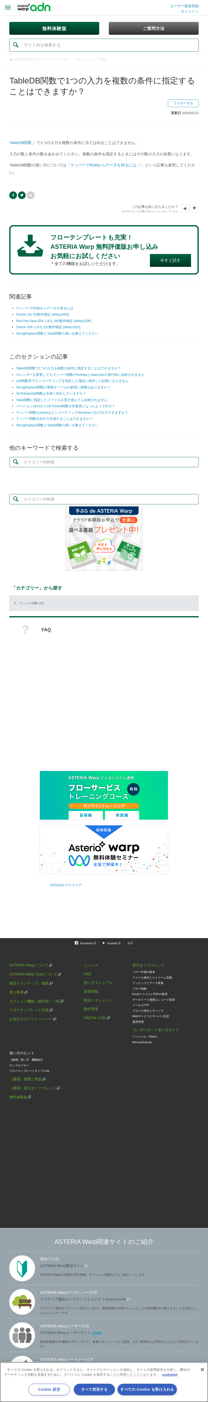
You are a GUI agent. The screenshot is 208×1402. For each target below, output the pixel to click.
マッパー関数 (97, 59)
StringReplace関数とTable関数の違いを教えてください (57, 333)
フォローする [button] (183, 103)
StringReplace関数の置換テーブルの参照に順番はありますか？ (63, 387)
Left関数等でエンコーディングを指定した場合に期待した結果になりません (72, 381)
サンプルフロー (19, 1065)
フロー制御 (139, 988)
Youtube (112, 943)
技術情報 (91, 991)
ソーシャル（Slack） (145, 1036)
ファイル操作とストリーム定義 (152, 977)
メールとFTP (140, 1005)
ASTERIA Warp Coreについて (33, 974)
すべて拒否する (94, 1389)
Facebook (13, 195)
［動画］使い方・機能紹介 (26, 1059)
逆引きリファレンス (148, 965)
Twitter (22, 195)
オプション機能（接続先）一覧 (34, 1001)
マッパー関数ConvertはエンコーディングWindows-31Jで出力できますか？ (72, 412)
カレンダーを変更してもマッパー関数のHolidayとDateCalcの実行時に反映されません (80, 375)
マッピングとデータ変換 (148, 982)
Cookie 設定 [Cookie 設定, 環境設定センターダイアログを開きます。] (49, 1389)
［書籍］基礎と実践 (25, 1079)
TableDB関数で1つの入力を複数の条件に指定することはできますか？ (68, 368)
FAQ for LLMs (95, 1018)
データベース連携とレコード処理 (153, 999)
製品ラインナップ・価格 (29, 983)
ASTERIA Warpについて (28, 965)
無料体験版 (18, 1097)
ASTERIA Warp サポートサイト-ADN (40, 59)
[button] (185, 208)
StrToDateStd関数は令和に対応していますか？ (51, 393)
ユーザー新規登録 (184, 6)
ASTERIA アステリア (66, 885)
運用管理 (138, 1021)
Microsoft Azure (142, 1042)
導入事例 (16, 992)
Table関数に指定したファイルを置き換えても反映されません (61, 400)
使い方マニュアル (98, 983)
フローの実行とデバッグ (148, 1010)
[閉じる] (202, 1369)
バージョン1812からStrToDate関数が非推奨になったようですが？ (65, 406)
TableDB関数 (20, 142)
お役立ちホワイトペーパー (30, 1019)
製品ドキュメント (98, 1000)
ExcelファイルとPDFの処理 (150, 994)
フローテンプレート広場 (29, 1010)
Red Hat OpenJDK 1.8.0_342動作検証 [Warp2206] (53, 321)
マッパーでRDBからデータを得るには (103, 165)
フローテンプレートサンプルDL (29, 1070)
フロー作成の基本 (143, 971)
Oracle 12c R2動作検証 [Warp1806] (42, 314)
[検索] (103, 45)
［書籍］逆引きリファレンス (32, 1088)
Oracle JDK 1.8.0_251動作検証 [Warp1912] (48, 327)
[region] (104, 1382)
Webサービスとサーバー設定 (150, 1016)
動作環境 (91, 1009)
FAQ (78, 59)
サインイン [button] (190, 11)
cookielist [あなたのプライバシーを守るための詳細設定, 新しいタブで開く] (169, 1374)
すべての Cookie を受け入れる (147, 1389)
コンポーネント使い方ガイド (155, 1030)
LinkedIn (30, 195)
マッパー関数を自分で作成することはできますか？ (54, 419)
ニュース (91, 965)
